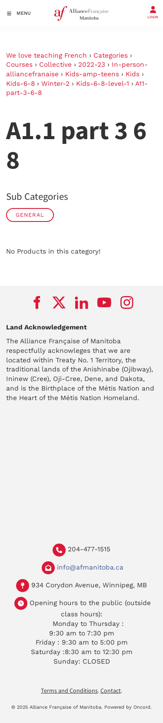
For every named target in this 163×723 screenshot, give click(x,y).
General (30, 215)
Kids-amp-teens (92, 74)
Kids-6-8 (20, 84)
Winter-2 (55, 84)
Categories (110, 55)
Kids (133, 74)
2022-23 (91, 64)
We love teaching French (46, 55)
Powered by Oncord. (128, 707)
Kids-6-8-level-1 (102, 84)
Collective (55, 64)
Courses (19, 64)
